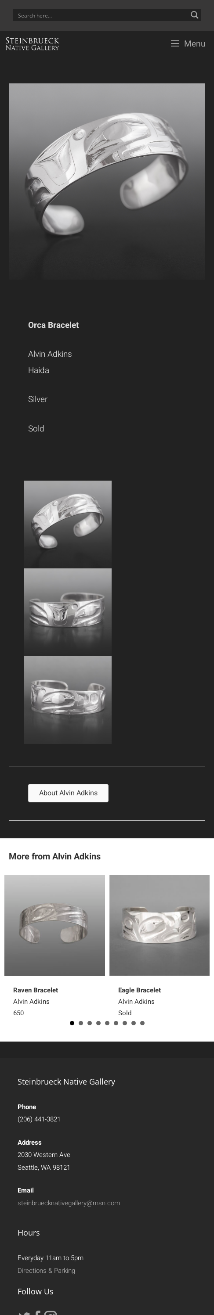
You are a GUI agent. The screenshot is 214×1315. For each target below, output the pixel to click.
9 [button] (142, 1023)
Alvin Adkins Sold (139, 1001)
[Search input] (101, 15)
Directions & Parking (46, 1270)
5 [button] (107, 1023)
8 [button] (133, 1023)
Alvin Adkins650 (35, 1001)
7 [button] (125, 1023)
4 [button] (98, 1023)
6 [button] (116, 1023)
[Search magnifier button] (195, 15)
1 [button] (72, 1023)
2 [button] (81, 1023)
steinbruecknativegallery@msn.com (69, 1203)
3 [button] (89, 1023)
